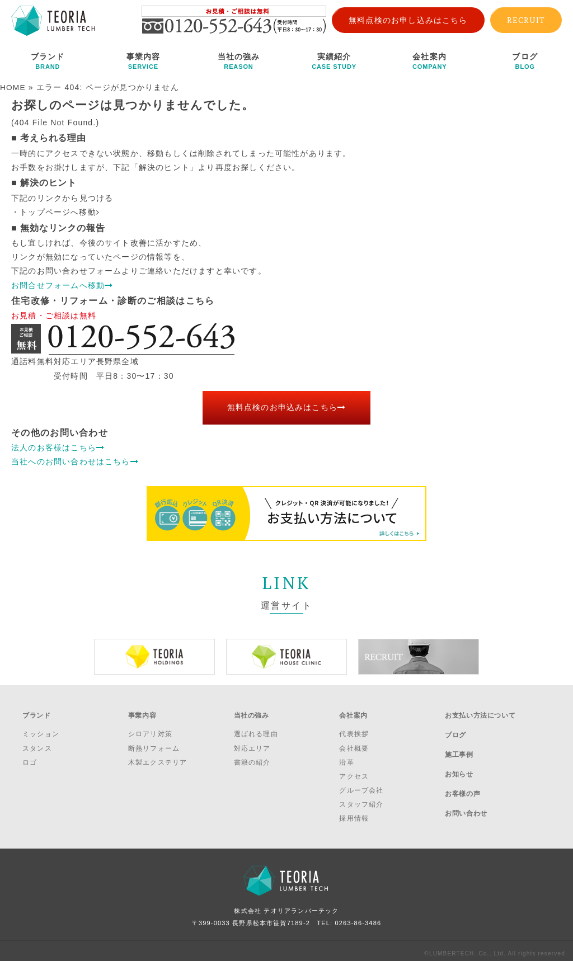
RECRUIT (526, 20)
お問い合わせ (466, 787)
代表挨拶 (354, 729)
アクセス (354, 771)
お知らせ (459, 757)
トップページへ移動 (60, 211)
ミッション (40, 729)
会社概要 (354, 743)
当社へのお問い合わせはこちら (75, 460)
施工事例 (459, 743)
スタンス (37, 743)
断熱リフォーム (154, 743)
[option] (154, 656)
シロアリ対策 (150, 729)
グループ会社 (361, 785)
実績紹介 (334, 61)
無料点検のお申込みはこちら (286, 407)
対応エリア (252, 743)
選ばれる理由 (256, 729)
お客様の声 (462, 772)
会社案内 (429, 61)
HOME (13, 87)
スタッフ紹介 (361, 799)
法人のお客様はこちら (58, 446)
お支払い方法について (480, 713)
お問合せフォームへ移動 (62, 284)
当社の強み (238, 61)
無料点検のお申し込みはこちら (408, 20)
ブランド (48, 61)
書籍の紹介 (252, 757)
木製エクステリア (157, 757)
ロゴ (29, 757)
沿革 (346, 757)
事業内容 (143, 61)
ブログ (525, 61)
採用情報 (354, 813)
